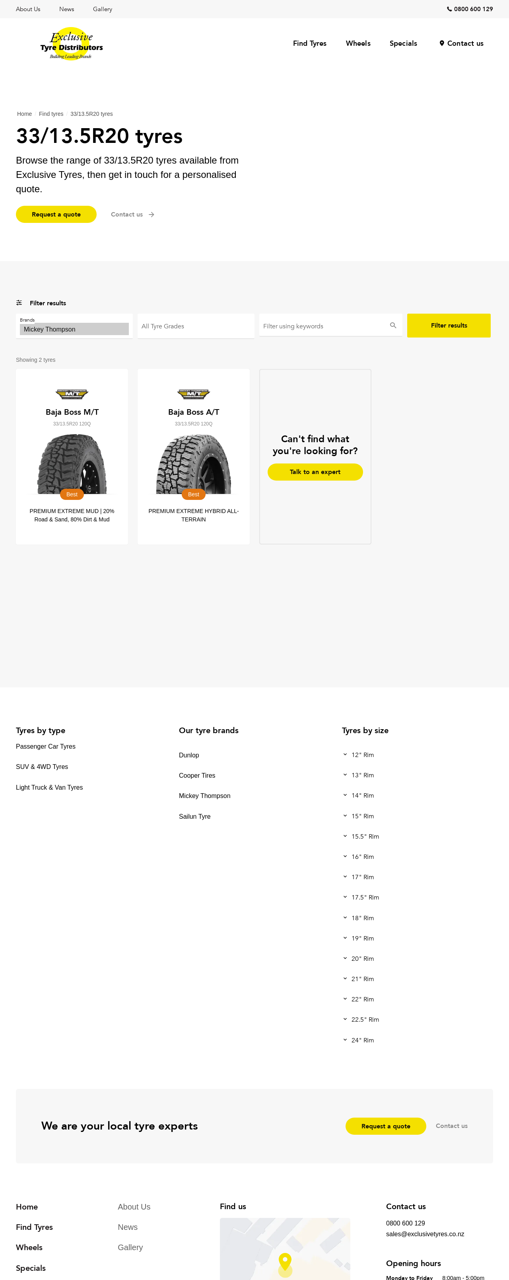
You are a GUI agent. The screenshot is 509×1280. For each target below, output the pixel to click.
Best (196, 329)
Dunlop (189, 755)
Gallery (102, 9)
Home (24, 114)
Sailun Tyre (195, 816)
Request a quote (56, 214)
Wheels (358, 44)
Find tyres (51, 114)
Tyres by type (40, 730)
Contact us (465, 44)
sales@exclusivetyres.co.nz (425, 1234)
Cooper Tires (197, 775)
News (66, 9)
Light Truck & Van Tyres (49, 787)
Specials (404, 44)
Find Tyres (310, 44)
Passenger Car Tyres (46, 746)
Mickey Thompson (74, 329)
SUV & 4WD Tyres (42, 767)
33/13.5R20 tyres (91, 114)
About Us (28, 9)
